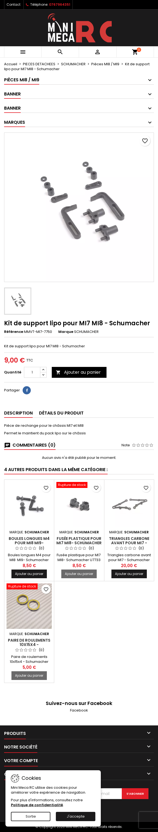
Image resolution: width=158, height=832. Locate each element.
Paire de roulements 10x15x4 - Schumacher (29, 645)
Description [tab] (18, 413)
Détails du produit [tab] (61, 413)
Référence (13, 331)
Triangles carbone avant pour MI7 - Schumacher (129, 543)
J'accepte (76, 816)
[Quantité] (32, 372)
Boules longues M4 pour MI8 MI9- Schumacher (29, 543)
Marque (65, 331)
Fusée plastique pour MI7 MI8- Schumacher (79, 541)
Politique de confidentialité (37, 805)
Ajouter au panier (78, 372)
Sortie (31, 816)
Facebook (79, 710)
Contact (13, 4)
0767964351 (59, 4)
